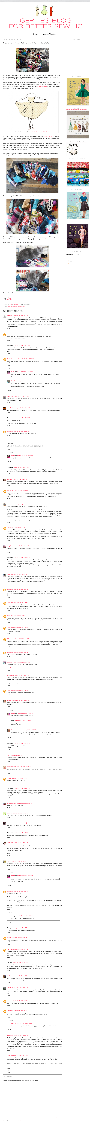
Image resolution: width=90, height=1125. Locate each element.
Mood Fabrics (48, 136)
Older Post (58, 1118)
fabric (9, 306)
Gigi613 (9, 987)
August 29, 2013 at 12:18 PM (23, 408)
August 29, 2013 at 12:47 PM (21, 467)
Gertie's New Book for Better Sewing (41, 131)
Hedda (9, 1035)
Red (8, 755)
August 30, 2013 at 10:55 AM (25, 875)
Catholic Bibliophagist (13, 504)
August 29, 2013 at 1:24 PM (19, 574)
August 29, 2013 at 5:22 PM (22, 743)
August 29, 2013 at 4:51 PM (22, 675)
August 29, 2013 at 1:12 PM (27, 504)
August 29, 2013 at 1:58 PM (20, 602)
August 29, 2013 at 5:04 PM (20, 690)
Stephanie (10, 396)
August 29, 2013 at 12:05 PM (20, 315)
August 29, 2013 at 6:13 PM (24, 766)
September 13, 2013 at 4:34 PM (19, 1055)
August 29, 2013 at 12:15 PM (26, 358)
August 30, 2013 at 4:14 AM (20, 842)
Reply (8, 328)
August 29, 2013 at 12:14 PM (22, 345)
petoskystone (11, 408)
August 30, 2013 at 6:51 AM (26, 381)
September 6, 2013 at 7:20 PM (22, 720)
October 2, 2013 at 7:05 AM (26, 916)
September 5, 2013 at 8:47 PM (21, 1000)
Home (35, 34)
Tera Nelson (10, 700)
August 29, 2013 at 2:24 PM (20, 627)
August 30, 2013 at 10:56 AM (25, 713)
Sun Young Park (42, 86)
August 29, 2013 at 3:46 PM (20, 652)
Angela (9, 861)
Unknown (10, 334)
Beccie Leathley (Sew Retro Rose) (17, 823)
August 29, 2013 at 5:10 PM (22, 700)
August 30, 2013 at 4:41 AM (20, 891)
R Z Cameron (11, 639)
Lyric (12, 1023)
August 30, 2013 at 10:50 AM (21, 949)
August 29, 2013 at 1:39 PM (20, 589)
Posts (70, 261)
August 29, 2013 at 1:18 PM (22, 557)
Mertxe (9, 976)
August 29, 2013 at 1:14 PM (21, 546)
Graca (9, 615)
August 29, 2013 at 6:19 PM (19, 778)
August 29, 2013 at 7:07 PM (22, 788)
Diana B (9, 813)
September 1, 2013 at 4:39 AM (20, 976)
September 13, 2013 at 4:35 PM (23, 1023)
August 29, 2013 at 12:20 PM (22, 417)
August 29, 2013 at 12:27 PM (23, 441)
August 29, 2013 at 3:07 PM (22, 639)
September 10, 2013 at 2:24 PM (19, 1035)
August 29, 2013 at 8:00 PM (24, 803)
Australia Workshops (49, 34)
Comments (71, 264)
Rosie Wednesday (12, 358)
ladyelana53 (14, 381)
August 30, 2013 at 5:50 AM (22, 928)
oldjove (9, 778)
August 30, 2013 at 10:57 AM (25, 455)
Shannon (9, 315)
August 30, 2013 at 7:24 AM (19, 937)
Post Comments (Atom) (17, 1121)
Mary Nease (10, 546)
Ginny (9, 527)
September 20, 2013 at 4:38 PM (27, 730)
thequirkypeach (11, 766)
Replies (11, 368)
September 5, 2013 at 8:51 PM (21, 1010)
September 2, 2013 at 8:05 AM (20, 987)
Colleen (9, 490)
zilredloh (9, 479)
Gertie (13, 371)
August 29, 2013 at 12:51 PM (20, 479)
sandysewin (10, 675)
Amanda (9, 574)
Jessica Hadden (11, 803)
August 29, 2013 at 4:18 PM (24, 662)
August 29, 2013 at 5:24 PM (17, 755)
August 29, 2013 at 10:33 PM (20, 813)
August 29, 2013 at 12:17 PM (25, 371)
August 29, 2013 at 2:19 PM (18, 615)
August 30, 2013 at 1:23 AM (22, 832)
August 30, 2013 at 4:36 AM (19, 861)
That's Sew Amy (11, 662)
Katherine (10, 949)
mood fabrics (14, 306)
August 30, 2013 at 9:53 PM (20, 962)
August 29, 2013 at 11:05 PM (35, 823)
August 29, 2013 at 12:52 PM (20, 490)
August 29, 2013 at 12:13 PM (21, 334)
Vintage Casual (21, 306)
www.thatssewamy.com (13, 667)
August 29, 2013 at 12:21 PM (21, 431)
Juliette (9, 937)
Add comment (8, 1076)
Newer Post (7, 1118)
